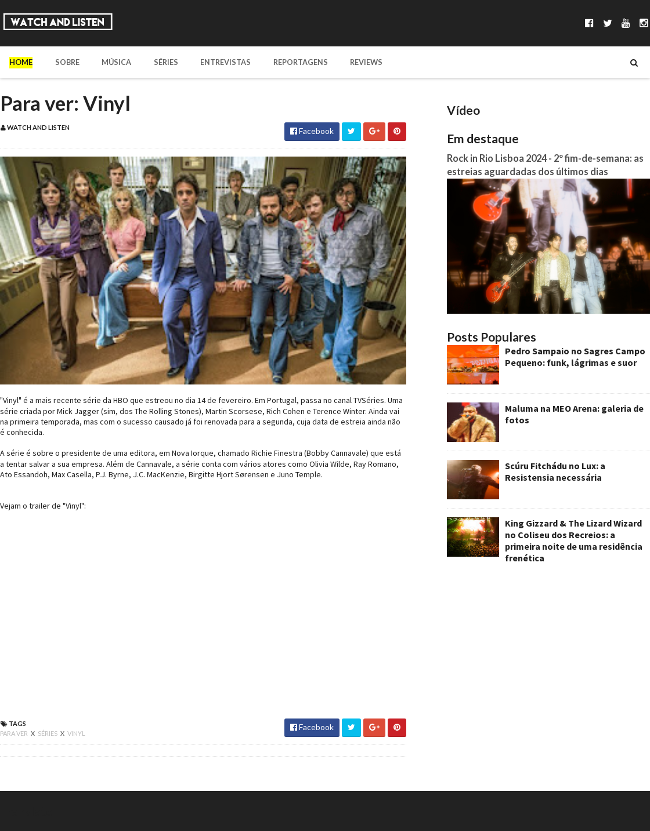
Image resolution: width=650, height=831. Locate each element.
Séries (156, 62)
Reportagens (285, 62)
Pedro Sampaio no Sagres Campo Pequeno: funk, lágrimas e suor (575, 356)
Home (20, 62)
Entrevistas (213, 62)
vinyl (76, 733)
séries (48, 733)
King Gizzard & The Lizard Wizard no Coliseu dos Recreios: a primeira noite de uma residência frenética (573, 540)
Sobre (64, 62)
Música (110, 62)
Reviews (348, 62)
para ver (14, 733)
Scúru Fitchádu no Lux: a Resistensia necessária (555, 471)
